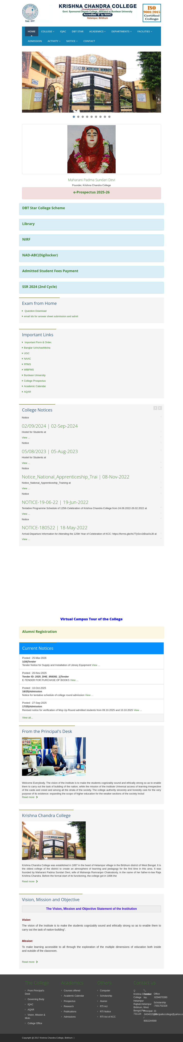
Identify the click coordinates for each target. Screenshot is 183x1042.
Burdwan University (34, 375)
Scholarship (104, 995)
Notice (72, 41)
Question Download (34, 310)
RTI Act (102, 1006)
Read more (30, 797)
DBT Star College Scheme (43, 208)
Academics (97, 31)
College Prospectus (34, 380)
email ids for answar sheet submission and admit (50, 316)
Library (28, 223)
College (47, 31)
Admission (35, 41)
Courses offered (70, 990)
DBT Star (77, 31)
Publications (68, 1011)
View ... (26, 437)
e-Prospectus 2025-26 (91, 192)
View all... (27, 717)
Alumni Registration (39, 631)
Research (67, 1006)
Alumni (102, 1001)
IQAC (63, 31)
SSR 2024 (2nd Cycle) (39, 286)
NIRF (26, 239)
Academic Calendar (34, 386)
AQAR (26, 391)
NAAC (26, 358)
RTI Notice (104, 1011)
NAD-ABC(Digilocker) (40, 255)
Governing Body (34, 999)
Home (31, 31)
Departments (121, 31)
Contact (89, 41)
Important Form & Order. (37, 342)
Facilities (144, 31)
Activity (54, 41)
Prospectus (68, 1001)
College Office (33, 1023)
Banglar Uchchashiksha (36, 347)
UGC (26, 353)
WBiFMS (28, 369)
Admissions (68, 1016)
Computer (103, 990)
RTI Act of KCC (106, 1016)
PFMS (26, 364)
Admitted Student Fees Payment (50, 270)
